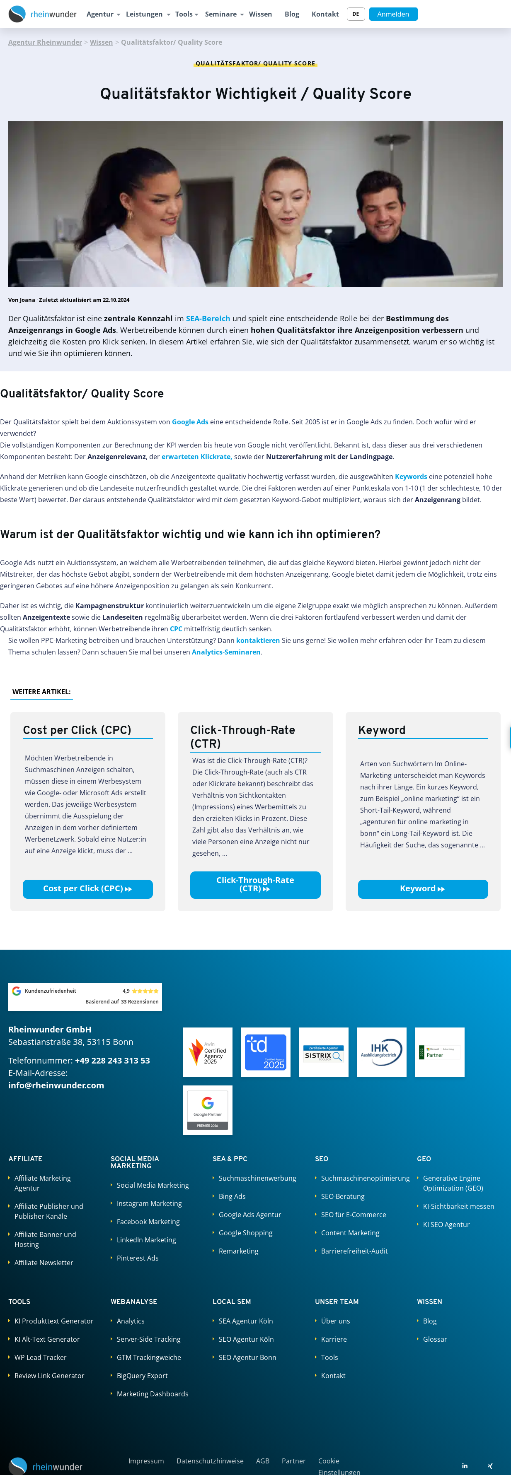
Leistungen (144, 14)
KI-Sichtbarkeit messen (458, 1206)
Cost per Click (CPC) (88, 889)
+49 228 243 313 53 (112, 1060)
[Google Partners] (207, 1110)
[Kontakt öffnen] (498, 737)
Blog (292, 14)
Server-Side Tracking (149, 1339)
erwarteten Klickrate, (197, 456)
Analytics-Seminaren (226, 652)
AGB (262, 1460)
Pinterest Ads (138, 1258)
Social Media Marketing (153, 1185)
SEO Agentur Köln (246, 1339)
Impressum (146, 1460)
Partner (294, 1460)
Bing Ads (232, 1196)
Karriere (334, 1339)
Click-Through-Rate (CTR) (255, 884)
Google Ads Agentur (250, 1214)
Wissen (260, 14)
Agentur (100, 14)
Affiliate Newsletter (44, 1262)
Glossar (435, 1339)
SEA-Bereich (208, 318)
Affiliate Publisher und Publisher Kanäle (49, 1211)
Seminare (221, 14)
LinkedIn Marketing (146, 1239)
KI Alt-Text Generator (47, 1339)
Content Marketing (350, 1232)
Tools (184, 14)
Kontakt (325, 14)
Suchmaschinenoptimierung (361, 1178)
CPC (176, 628)
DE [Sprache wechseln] (356, 13)
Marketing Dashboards (153, 1393)
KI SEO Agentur (446, 1224)
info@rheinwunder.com (56, 1085)
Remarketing (239, 1251)
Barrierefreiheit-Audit (354, 1251)
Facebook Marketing (148, 1221)
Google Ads (190, 421)
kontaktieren (258, 640)
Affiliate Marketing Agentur (43, 1183)
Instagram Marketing (149, 1203)
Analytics (131, 1321)
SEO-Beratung (343, 1196)
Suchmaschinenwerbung (257, 1178)
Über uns (335, 1321)
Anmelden (393, 14)
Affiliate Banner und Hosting (45, 1239)
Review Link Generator (50, 1375)
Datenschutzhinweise (210, 1460)
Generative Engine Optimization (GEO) (453, 1183)
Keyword (423, 889)
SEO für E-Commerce (353, 1214)
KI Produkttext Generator (54, 1321)
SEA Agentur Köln (246, 1321)
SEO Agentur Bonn (247, 1357)
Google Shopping (246, 1232)
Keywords (411, 476)
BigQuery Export (142, 1375)
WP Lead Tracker (41, 1357)
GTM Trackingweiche (149, 1357)
